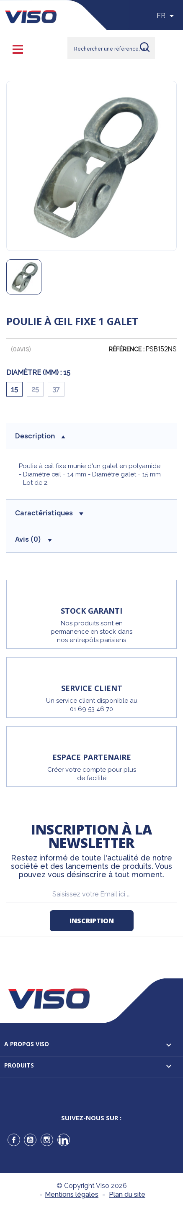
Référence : (126, 349)
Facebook (13, 1140)
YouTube (30, 1140)
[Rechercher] (111, 48)
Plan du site (127, 1194)
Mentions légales (71, 1194)
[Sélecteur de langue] (167, 16)
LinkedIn (63, 1140)
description (40, 435)
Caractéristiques (49, 512)
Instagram (47, 1140)
